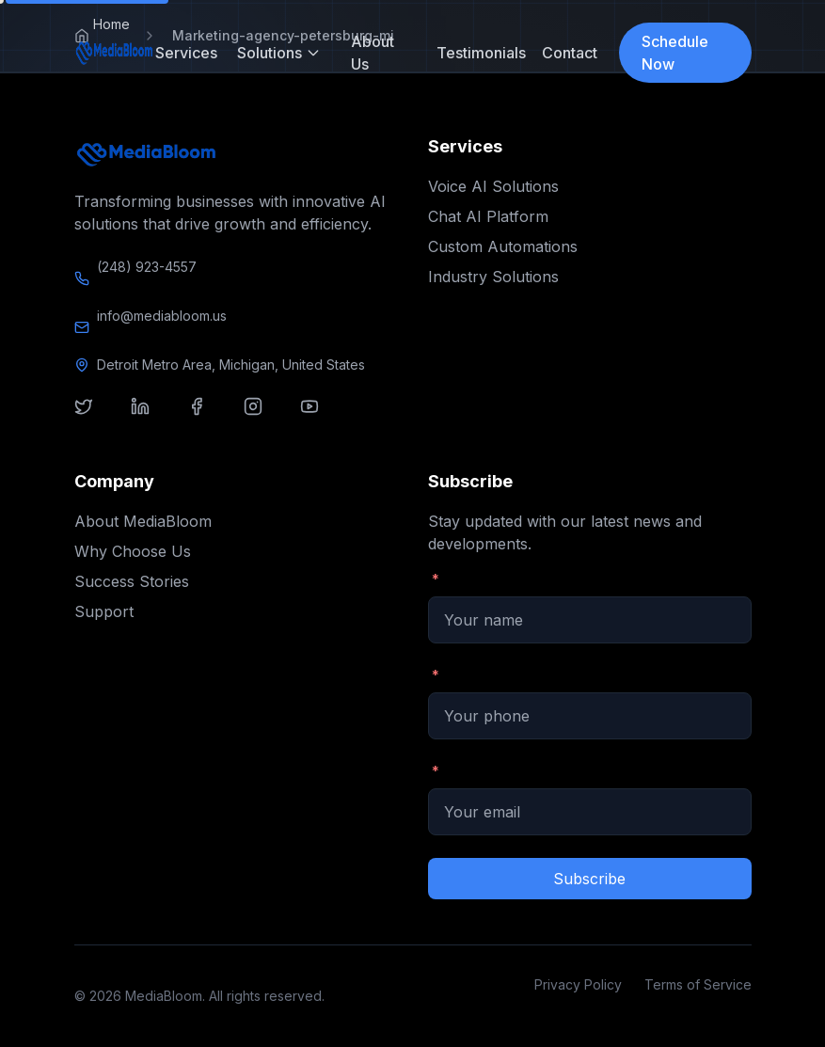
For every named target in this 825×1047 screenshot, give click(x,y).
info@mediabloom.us (162, 316)
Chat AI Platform (488, 216)
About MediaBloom (143, 521)
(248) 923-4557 (147, 267)
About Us (372, 52)
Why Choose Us (132, 551)
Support (104, 611)
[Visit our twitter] (95, 417)
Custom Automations (503, 246)
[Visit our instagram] (264, 417)
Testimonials (474, 52)
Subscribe (589, 878)
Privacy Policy (578, 984)
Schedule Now (675, 52)
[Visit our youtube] (320, 417)
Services (181, 52)
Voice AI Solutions (493, 186)
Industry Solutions (493, 276)
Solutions (279, 52)
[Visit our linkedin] (151, 417)
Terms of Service (698, 984)
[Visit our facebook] (208, 417)
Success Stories (131, 581)
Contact (565, 52)
